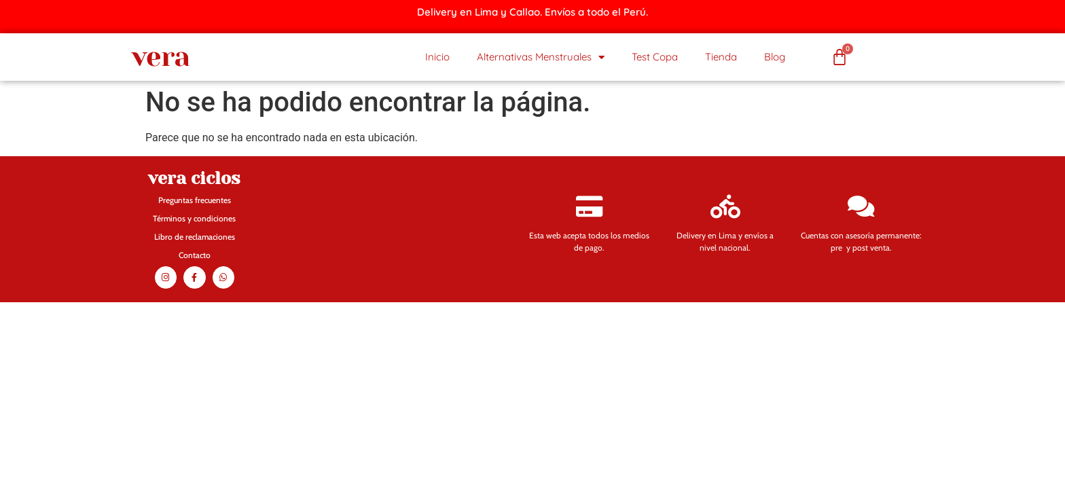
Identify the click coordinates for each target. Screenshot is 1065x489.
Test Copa (655, 56)
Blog (774, 56)
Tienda (721, 56)
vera (161, 57)
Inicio (437, 56)
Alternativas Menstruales (540, 57)
